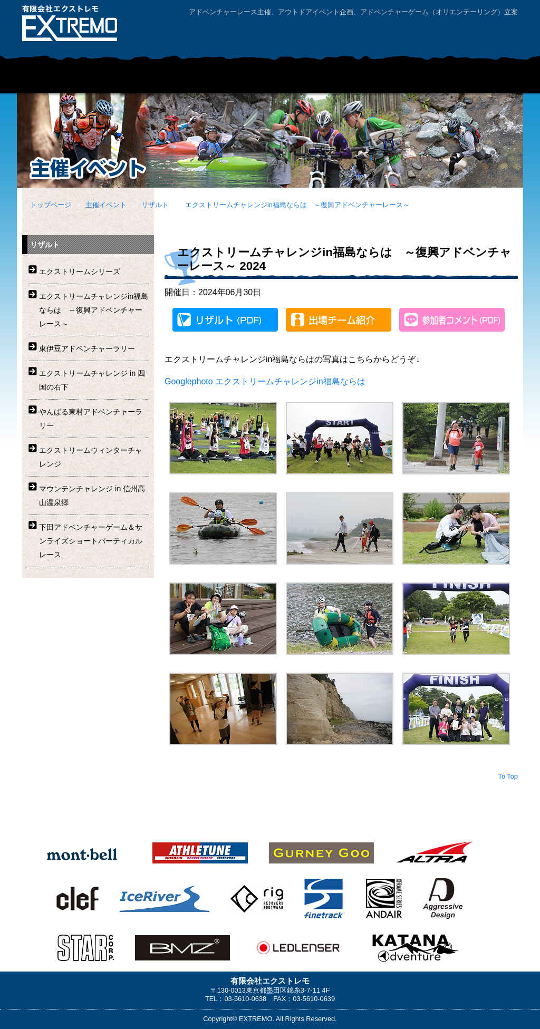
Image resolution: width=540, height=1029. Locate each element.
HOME (43, 79)
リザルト (155, 205)
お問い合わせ (428, 33)
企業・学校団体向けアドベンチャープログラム (230, 79)
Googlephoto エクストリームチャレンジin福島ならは (265, 381)
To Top (508, 776)
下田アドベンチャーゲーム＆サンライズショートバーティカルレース (90, 541)
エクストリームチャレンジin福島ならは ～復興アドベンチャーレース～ (297, 205)
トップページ (50, 205)
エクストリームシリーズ (79, 271)
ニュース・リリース (475, 79)
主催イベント (117, 79)
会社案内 (368, 33)
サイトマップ (489, 33)
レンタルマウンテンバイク (362, 79)
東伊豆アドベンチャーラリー (87, 348)
